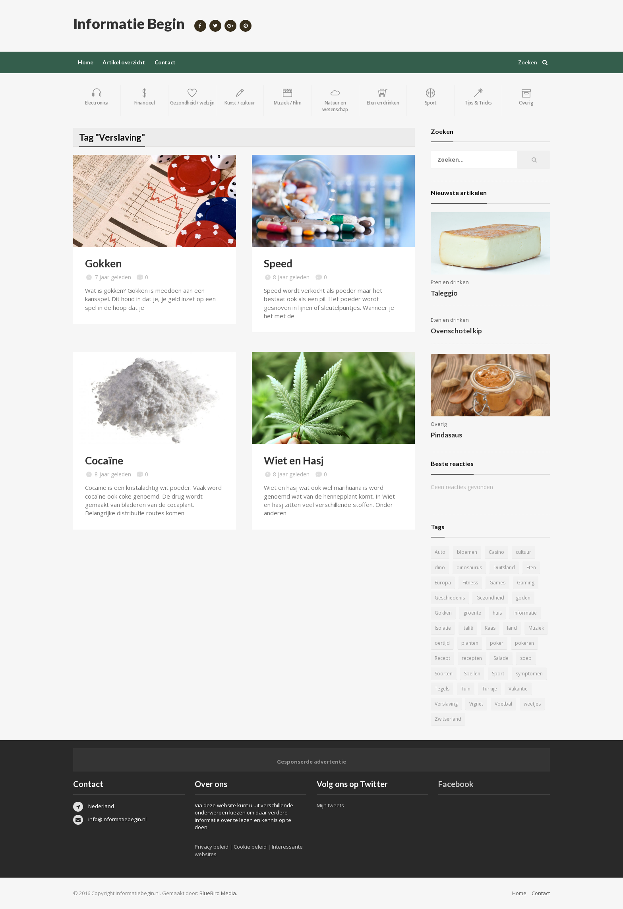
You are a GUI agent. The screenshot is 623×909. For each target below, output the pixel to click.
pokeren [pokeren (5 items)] (524, 643)
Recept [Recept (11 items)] (442, 658)
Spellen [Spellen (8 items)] (472, 673)
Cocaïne (104, 460)
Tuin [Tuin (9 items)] (465, 688)
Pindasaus (446, 435)
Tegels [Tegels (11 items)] (442, 688)
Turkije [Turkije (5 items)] (489, 688)
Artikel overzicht (124, 62)
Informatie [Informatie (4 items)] (525, 612)
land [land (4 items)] (512, 628)
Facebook (456, 784)
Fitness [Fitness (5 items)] (470, 582)
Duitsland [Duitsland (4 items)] (504, 567)
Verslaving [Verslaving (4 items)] (446, 703)
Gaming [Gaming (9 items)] (525, 582)
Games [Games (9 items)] (497, 582)
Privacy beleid (211, 846)
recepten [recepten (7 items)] (472, 658)
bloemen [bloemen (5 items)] (467, 552)
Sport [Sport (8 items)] (498, 673)
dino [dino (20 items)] (440, 567)
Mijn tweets (330, 805)
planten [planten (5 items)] (469, 643)
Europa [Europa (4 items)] (443, 582)
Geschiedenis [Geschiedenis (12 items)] (450, 597)
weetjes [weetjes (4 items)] (532, 703)
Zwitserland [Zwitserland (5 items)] (448, 719)
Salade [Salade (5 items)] (501, 658)
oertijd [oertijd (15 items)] (442, 643)
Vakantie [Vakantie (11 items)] (518, 688)
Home (85, 62)
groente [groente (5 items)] (472, 612)
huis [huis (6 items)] (497, 612)
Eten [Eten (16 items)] (531, 567)
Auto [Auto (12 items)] (440, 552)
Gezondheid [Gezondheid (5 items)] (490, 597)
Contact (165, 62)
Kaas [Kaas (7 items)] (490, 628)
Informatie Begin (129, 23)
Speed (278, 263)
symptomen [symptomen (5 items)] (529, 673)
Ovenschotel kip (456, 331)
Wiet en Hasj (293, 460)
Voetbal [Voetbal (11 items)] (503, 703)
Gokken (103, 263)
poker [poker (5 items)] (496, 643)
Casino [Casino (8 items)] (496, 552)
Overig (439, 423)
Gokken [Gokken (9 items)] (443, 612)
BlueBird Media (217, 893)
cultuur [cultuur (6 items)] (523, 552)
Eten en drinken (450, 282)
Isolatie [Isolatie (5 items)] (443, 628)
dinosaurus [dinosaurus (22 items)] (469, 567)
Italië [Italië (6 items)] (467, 628)
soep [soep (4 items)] (526, 658)
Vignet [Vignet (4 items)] (476, 703)
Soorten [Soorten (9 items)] (444, 673)
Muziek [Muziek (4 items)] (536, 628)
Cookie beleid (250, 846)
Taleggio (444, 293)
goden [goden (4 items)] (523, 597)
